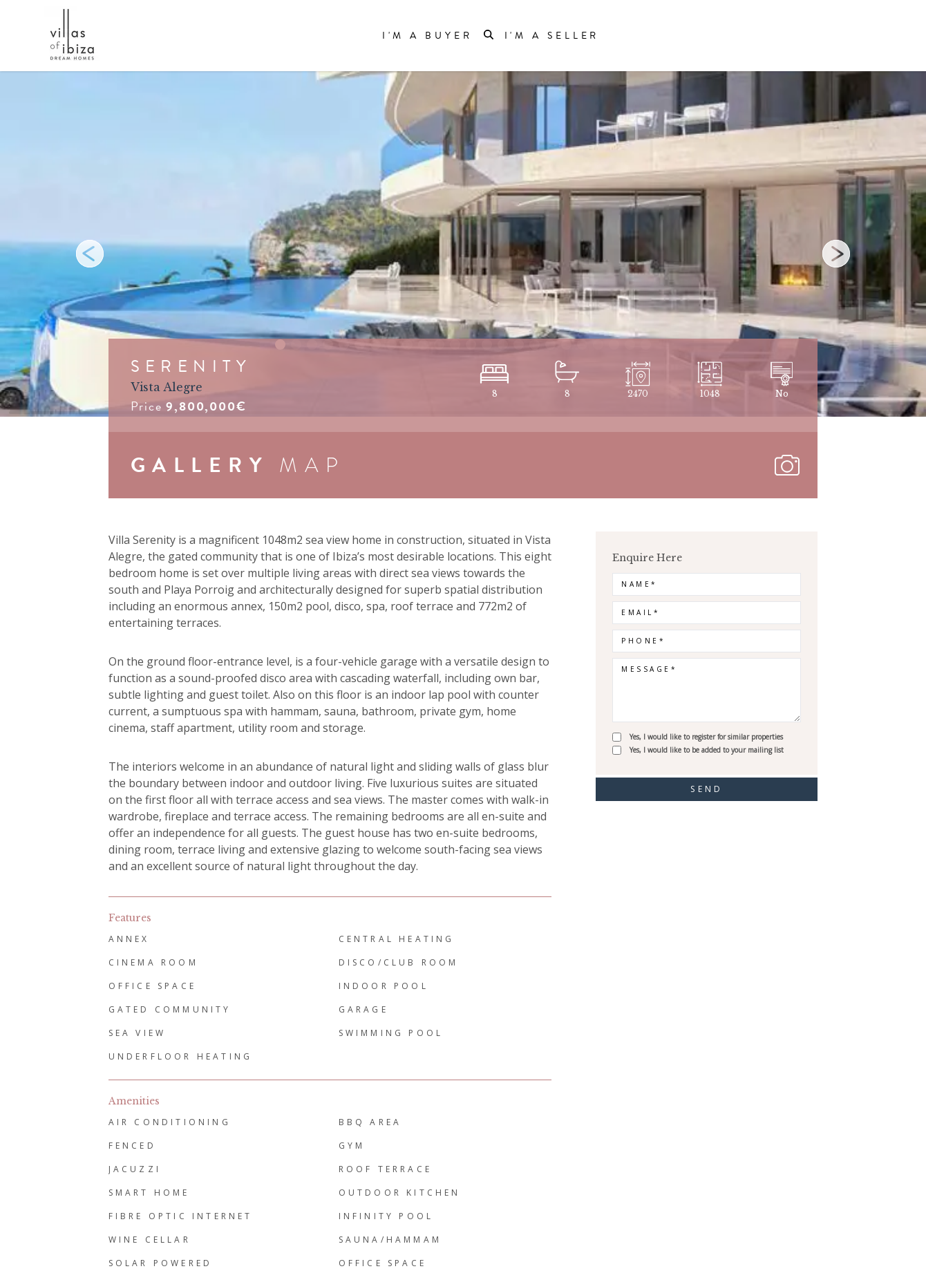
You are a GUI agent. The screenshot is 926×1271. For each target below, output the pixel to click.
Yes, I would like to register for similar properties (706, 737)
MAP (312, 465)
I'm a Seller (552, 36)
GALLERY (200, 465)
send (706, 789)
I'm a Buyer (427, 36)
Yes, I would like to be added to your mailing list (707, 750)
